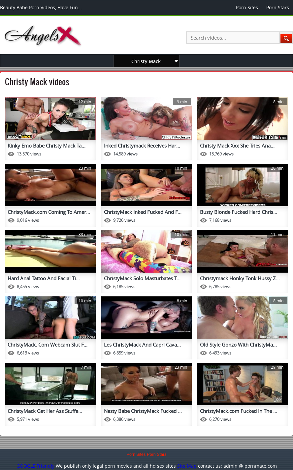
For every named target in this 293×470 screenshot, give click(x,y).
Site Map (187, 466)
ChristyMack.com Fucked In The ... (238, 411)
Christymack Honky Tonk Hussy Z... (240, 278)
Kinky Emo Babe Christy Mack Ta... (46, 145)
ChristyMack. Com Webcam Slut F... (47, 344)
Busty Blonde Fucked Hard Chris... (238, 212)
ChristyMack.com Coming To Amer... (49, 212)
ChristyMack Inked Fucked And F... (142, 212)
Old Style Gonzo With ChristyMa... (238, 344)
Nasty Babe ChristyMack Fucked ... (143, 411)
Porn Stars (277, 7)
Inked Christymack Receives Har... (142, 145)
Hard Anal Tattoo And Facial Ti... (44, 278)
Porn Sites (247, 7)
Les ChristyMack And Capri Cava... (142, 344)
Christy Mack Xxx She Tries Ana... (237, 145)
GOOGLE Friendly (35, 466)
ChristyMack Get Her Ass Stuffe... (45, 411)
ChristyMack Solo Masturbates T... (142, 278)
